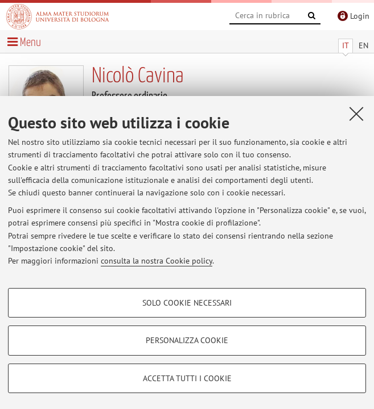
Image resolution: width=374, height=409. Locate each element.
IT (345, 45)
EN (363, 45)
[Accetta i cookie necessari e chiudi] (356, 114)
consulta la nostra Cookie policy (156, 261)
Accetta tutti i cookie (187, 378)
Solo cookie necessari (187, 303)
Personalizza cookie (187, 340)
